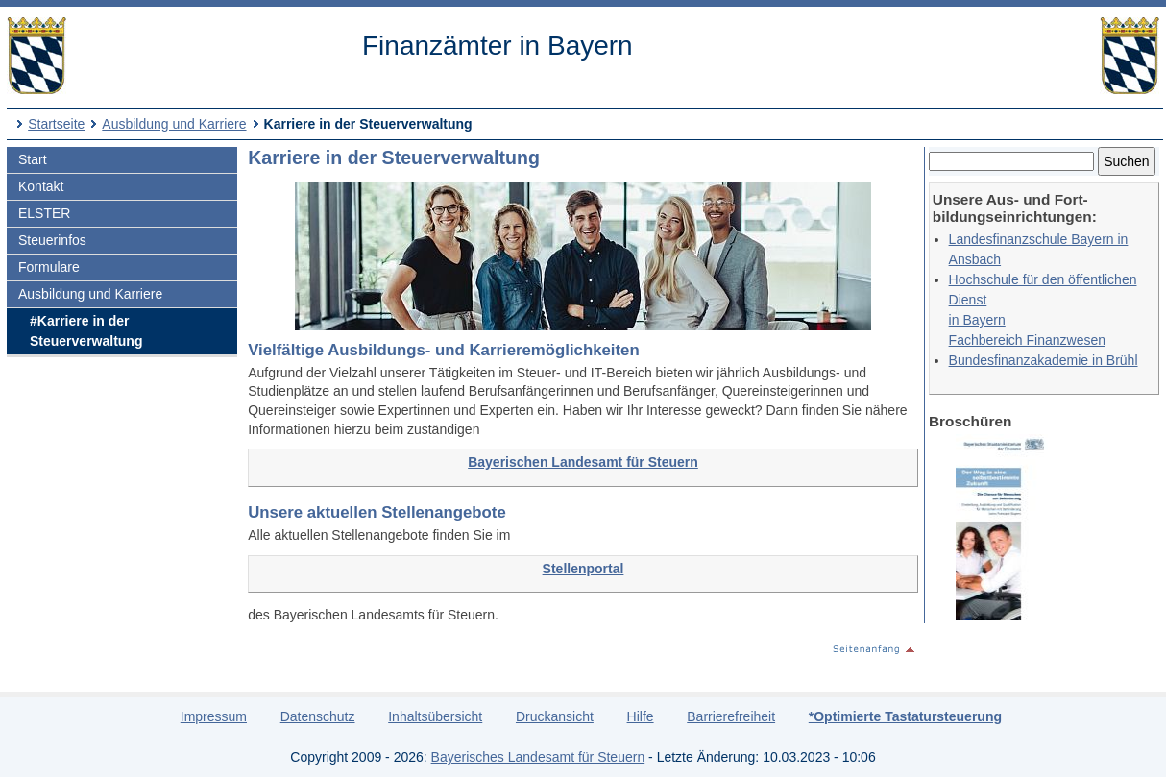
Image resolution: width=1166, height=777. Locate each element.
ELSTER (44, 213)
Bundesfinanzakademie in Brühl (1043, 360)
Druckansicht (555, 716)
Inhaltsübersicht (435, 716)
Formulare (49, 267)
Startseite (56, 124)
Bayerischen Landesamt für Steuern (583, 462)
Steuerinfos (52, 240)
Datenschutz (317, 716)
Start (32, 159)
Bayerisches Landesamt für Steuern (538, 757)
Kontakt (40, 186)
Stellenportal (583, 568)
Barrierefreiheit (731, 716)
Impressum (214, 716)
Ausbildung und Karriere (174, 124)
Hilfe (640, 716)
